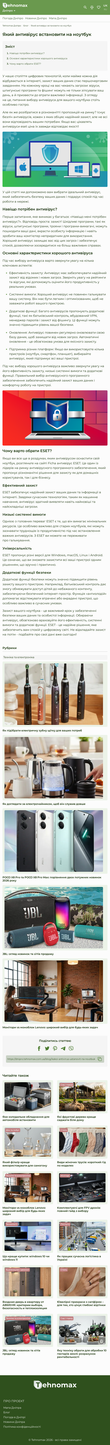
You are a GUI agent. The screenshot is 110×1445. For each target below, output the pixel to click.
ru (105, 9)
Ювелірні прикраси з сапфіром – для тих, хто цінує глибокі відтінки (81, 1303)
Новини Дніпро (36, 18)
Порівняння (92, 7)
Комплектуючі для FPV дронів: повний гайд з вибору (79, 1209)
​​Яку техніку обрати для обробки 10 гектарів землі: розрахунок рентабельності (81, 1353)
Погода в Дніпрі (14, 1417)
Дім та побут (12, 1130)
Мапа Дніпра (12, 1407)
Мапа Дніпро (58, 18)
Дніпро (8, 10)
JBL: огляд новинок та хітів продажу (28, 954)
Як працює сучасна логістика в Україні (79, 1258)
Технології (11, 1224)
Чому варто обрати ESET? (25, 63)
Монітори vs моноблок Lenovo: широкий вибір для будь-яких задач (50, 1027)
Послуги (65, 1224)
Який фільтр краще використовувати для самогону (25, 1164)
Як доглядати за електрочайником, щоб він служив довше (44, 804)
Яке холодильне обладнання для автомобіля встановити (26, 1118)
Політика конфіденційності (22, 1426)
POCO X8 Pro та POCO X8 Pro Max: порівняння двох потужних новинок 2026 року (52, 879)
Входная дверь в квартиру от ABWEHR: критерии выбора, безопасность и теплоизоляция (25, 1305)
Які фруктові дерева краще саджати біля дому (76, 1118)
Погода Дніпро (13, 18)
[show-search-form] (85, 7)
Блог (6, 1412)
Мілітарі (65, 1175)
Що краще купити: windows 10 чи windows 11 (26, 1258)
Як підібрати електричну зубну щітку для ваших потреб (42, 730)
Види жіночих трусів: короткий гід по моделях (81, 1164)
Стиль (64, 1130)
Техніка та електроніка (18, 657)
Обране (99, 7)
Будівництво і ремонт (17, 1269)
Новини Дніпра (14, 1421)
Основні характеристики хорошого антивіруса (38, 58)
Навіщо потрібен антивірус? (27, 53)
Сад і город (67, 1084)
